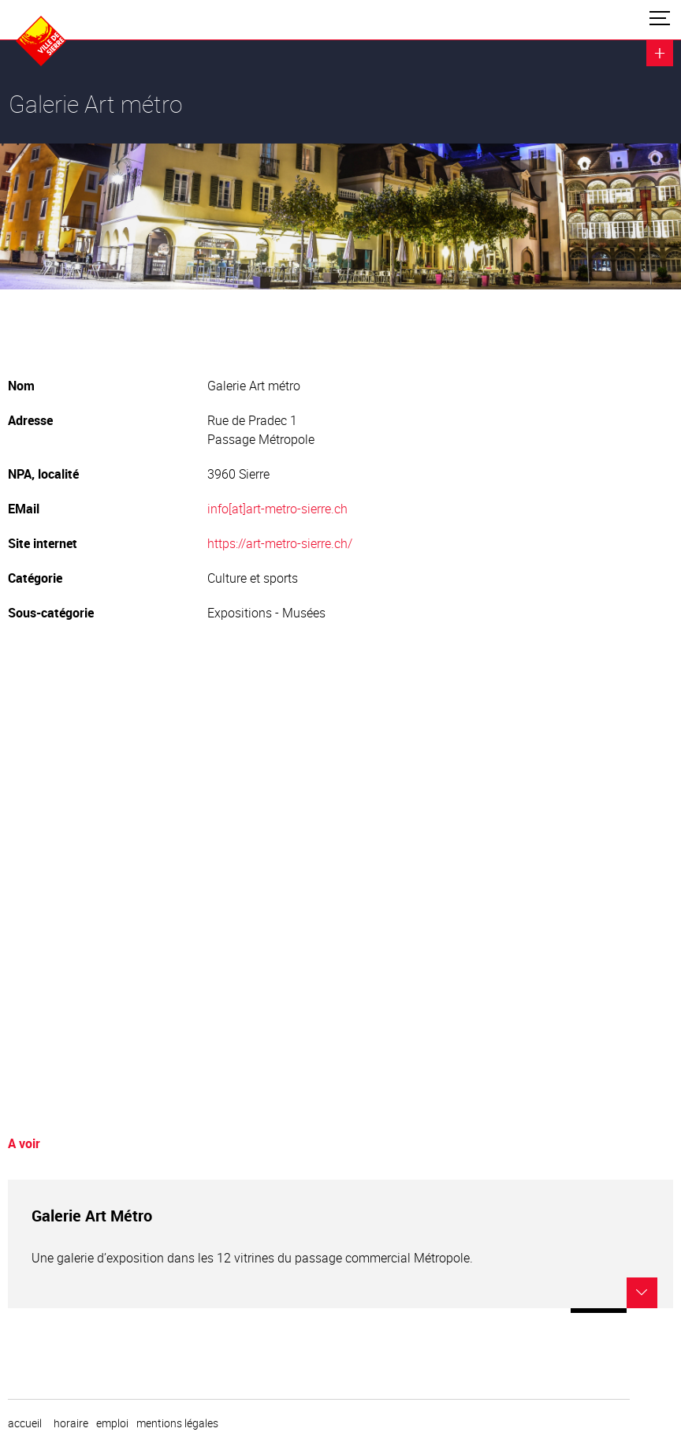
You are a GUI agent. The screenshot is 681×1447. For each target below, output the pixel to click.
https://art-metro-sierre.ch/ (279, 543)
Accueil (25, 1423)
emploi (112, 1423)
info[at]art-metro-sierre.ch (277, 508)
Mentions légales (177, 1423)
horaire (71, 1423)
